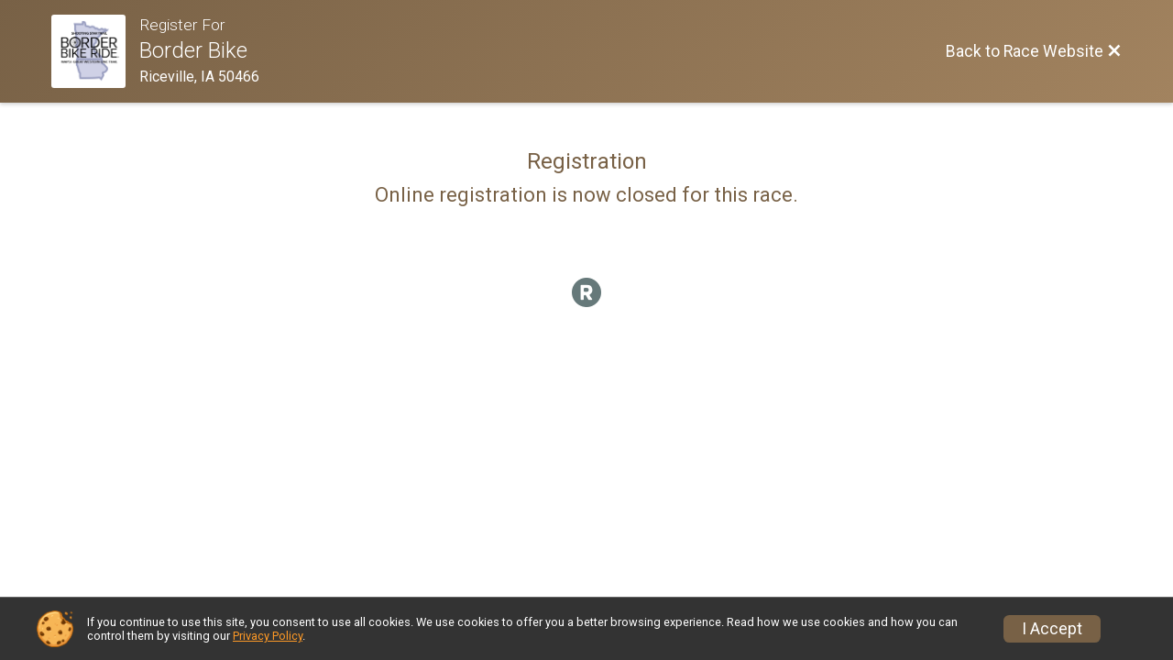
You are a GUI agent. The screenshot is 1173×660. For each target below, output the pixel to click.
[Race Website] (95, 51)
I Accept (1052, 629)
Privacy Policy (267, 636)
